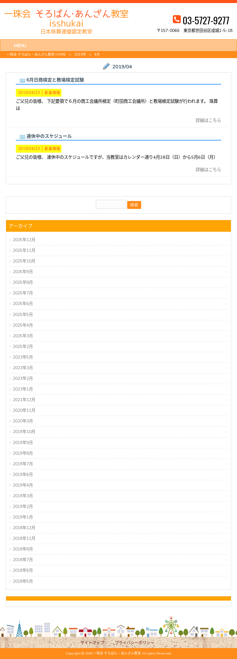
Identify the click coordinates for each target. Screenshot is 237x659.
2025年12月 (24, 240)
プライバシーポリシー (134, 643)
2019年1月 (23, 517)
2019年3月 (23, 496)
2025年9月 (23, 272)
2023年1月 (23, 389)
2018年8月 (23, 549)
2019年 (80, 54)
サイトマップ (92, 643)
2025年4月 (23, 325)
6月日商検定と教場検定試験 (55, 80)
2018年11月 (24, 538)
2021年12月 (24, 400)
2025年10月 (24, 261)
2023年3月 (23, 368)
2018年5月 (23, 581)
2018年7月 (23, 560)
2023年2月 (23, 378)
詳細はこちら (208, 120)
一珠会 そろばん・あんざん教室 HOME (36, 54)
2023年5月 (23, 357)
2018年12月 (24, 528)
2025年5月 (23, 314)
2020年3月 (23, 421)
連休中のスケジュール (49, 136)
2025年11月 (24, 250)
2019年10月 (24, 432)
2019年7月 (23, 464)
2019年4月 (23, 485)
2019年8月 (23, 453)
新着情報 (52, 92)
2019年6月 (23, 474)
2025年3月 (23, 336)
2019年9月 (23, 443)
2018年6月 (23, 570)
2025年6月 (23, 304)
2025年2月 (23, 346)
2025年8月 (23, 282)
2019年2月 (23, 506)
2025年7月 (23, 293)
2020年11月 (24, 410)
